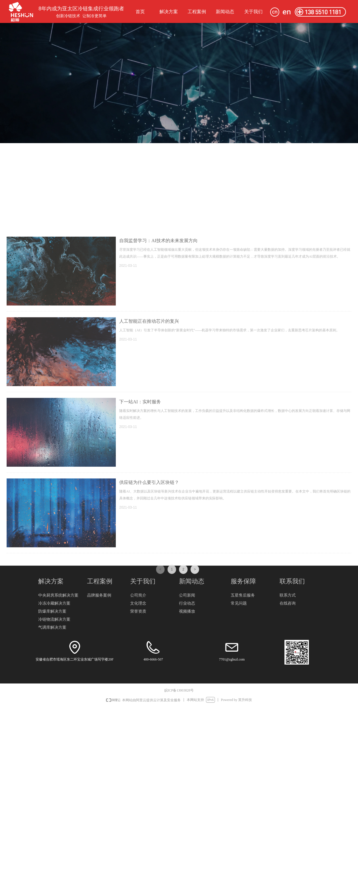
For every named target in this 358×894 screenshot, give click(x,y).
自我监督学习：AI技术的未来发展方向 (158, 391)
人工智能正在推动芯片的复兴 (149, 472)
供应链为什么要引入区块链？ (149, 633)
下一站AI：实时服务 (140, 552)
